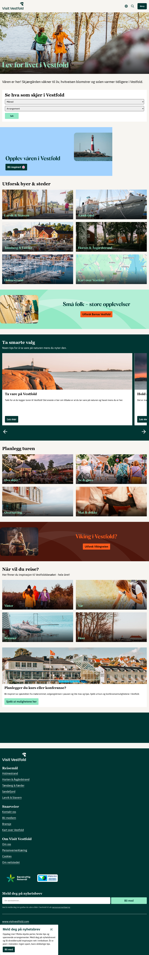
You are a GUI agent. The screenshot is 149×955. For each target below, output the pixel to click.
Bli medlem (9, 817)
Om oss (6, 844)
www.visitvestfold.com (15, 921)
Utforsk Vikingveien (96, 546)
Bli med (129, 900)
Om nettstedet (11, 862)
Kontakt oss (9, 811)
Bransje (6, 823)
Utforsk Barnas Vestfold (96, 314)
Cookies (7, 856)
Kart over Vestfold (13, 829)
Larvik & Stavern (12, 797)
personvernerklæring (61, 907)
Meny (142, 6)
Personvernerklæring (14, 850)
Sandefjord (8, 791)
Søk (12, 116)
